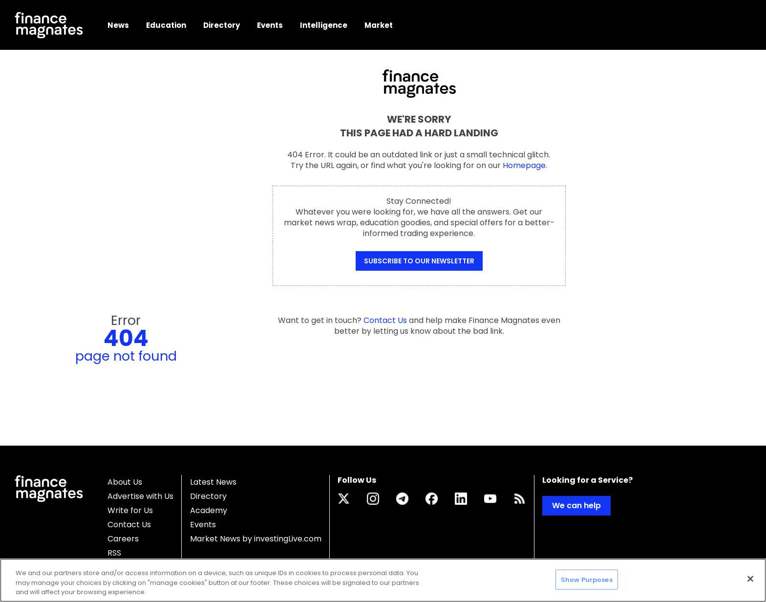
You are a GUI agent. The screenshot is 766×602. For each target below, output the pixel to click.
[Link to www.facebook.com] (432, 499)
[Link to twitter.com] (344, 499)
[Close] (750, 578)
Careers (123, 538)
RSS (114, 553)
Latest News (213, 482)
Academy (208, 510)
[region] (383, 580)
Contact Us (129, 524)
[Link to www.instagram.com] (373, 499)
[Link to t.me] (402, 499)
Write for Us (130, 510)
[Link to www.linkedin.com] (461, 499)
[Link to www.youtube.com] (490, 499)
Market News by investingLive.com (255, 538)
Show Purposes (587, 579)
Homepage (524, 165)
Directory (208, 496)
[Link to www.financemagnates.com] (519, 499)
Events (203, 524)
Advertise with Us (140, 496)
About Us (124, 482)
